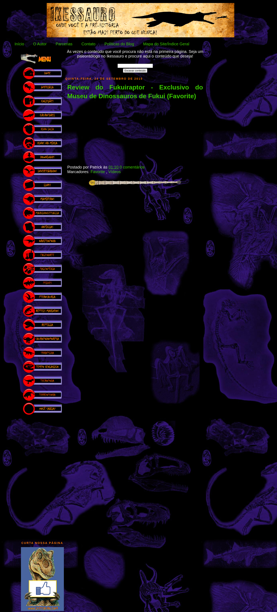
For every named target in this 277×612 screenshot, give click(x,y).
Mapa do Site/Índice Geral (166, 44)
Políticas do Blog (119, 44)
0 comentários (132, 167)
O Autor (40, 44)
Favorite (98, 172)
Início (19, 44)
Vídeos (114, 172)
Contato (88, 44)
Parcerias (64, 44)
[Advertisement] (42, 476)
